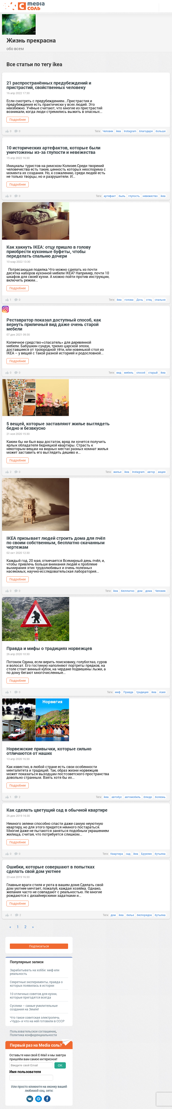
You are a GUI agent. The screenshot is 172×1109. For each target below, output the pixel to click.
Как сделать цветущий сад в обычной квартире (57, 810)
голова (129, 299)
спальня (160, 299)
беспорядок (144, 915)
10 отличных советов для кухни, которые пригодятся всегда (33, 995)
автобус (117, 797)
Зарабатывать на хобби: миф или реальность (34, 972)
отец (149, 299)
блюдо (148, 797)
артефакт (110, 196)
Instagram (130, 131)
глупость (134, 196)
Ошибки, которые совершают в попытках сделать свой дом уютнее (50, 868)
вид (118, 372)
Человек (108, 131)
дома (148, 591)
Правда (128, 692)
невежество (150, 196)
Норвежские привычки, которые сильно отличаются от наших (48, 750)
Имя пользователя (25, 1072)
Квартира (116, 853)
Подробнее (17, 119)
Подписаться (39, 946)
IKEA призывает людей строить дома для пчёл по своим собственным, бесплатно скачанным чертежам (55, 542)
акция (162, 472)
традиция (142, 692)
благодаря (146, 131)
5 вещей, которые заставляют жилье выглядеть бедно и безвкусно (58, 425)
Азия (162, 692)
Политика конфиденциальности (33, 1035)
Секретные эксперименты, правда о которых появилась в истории (36, 984)
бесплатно (127, 591)
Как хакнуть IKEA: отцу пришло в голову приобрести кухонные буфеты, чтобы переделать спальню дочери (48, 251)
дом (139, 591)
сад (128, 853)
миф (117, 692)
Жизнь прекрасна (31, 40)
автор (151, 472)
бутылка (160, 853)
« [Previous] (10, 926)
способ (140, 372)
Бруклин (146, 853)
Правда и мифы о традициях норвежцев (49, 648)
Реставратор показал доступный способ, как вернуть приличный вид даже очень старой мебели (53, 324)
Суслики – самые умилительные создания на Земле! (34, 1007)
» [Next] (33, 926)
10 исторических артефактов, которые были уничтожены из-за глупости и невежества (53, 149)
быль (122, 196)
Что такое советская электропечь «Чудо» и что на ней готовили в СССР (37, 1019)
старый (153, 372)
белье (130, 915)
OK (60, 1065)
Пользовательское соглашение (33, 1031)
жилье (117, 472)
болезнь (160, 797)
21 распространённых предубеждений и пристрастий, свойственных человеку (48, 84)
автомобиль (133, 797)
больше (161, 131)
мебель (128, 372)
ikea (118, 131)
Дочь (139, 299)
